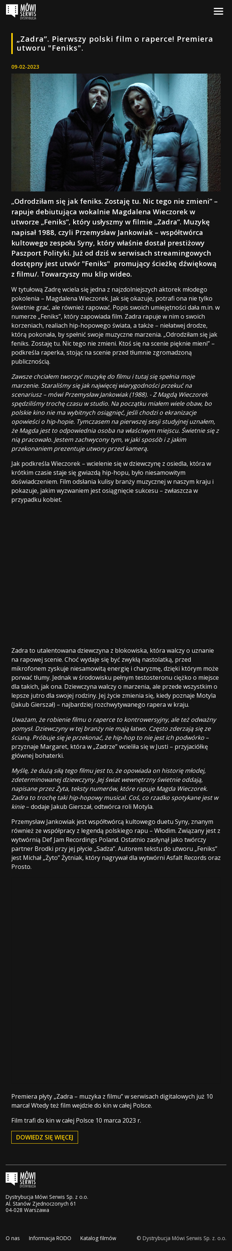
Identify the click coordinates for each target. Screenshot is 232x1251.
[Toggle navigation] (218, 11)
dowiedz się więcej (44, 1137)
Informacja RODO (50, 1238)
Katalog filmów (98, 1238)
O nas (13, 1238)
